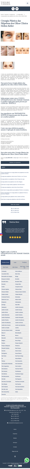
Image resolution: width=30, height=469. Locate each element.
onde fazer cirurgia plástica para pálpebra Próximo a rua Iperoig (14, 190)
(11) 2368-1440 (9, 157)
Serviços (15, 442)
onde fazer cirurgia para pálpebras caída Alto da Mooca (13, 199)
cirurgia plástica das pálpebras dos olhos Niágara (11, 181)
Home (15, 429)
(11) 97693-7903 (15, 212)
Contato (15, 447)
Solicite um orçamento (15, 162)
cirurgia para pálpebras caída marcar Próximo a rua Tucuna (14, 176)
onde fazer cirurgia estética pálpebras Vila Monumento (13, 184)
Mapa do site (15, 451)
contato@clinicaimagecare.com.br (15, 422)
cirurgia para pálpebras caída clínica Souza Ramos (12, 187)
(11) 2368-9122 (15, 210)
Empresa (15, 433)
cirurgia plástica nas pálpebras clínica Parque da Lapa (12, 179)
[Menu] (27, 3)
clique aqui (16, 157)
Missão (15, 438)
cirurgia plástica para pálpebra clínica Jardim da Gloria (12, 196)
